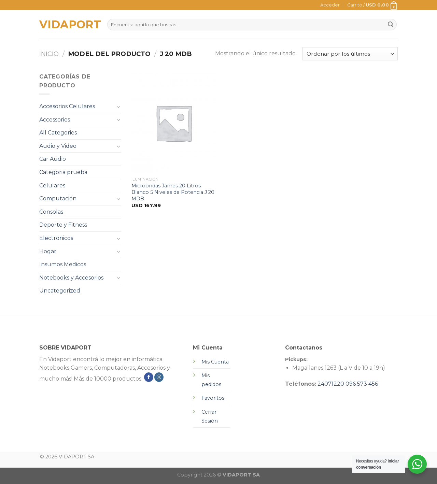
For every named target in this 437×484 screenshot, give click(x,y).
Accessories (54, 119)
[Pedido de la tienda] (350, 53)
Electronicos (56, 238)
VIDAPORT (68, 24)
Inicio (49, 54)
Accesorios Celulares (67, 106)
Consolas (51, 212)
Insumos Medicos (62, 264)
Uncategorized (59, 290)
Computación (57, 198)
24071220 (331, 384)
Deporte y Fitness (63, 225)
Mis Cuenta (215, 362)
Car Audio (52, 159)
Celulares (52, 185)
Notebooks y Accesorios (71, 277)
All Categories (58, 132)
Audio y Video (57, 146)
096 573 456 (362, 384)
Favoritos (212, 398)
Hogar (47, 251)
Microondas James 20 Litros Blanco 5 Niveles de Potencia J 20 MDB (172, 192)
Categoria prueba (63, 172)
